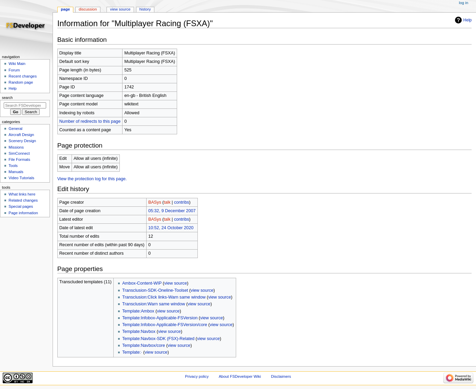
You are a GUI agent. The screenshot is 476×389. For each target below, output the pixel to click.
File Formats (19, 159)
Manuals (15, 172)
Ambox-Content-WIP (141, 283)
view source (175, 283)
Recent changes (22, 76)
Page (65, 9)
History (145, 9)
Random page (20, 82)
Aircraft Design (21, 135)
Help (467, 20)
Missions (16, 147)
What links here (21, 194)
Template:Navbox (138, 331)
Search (7, 98)
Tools (13, 166)
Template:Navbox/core (143, 345)
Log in (463, 3)
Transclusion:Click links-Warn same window (164, 297)
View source (120, 9)
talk (167, 202)
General (15, 128)
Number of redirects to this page (90, 121)
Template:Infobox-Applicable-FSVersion (159, 318)
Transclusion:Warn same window (153, 304)
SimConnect (19, 153)
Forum (14, 70)
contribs (181, 202)
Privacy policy (197, 376)
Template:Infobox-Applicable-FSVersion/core (164, 324)
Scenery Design (22, 141)
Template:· (132, 352)
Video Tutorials (21, 178)
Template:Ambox (138, 311)
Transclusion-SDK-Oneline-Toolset (155, 290)
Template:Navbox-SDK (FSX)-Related (158, 338)
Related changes (23, 200)
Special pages (20, 206)
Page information (23, 213)
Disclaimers (281, 376)
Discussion (88, 9)
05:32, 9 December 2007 (172, 210)
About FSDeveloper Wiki (240, 376)
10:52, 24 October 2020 (170, 227)
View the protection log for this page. (92, 178)
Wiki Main (16, 64)
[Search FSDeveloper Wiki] (25, 105)
